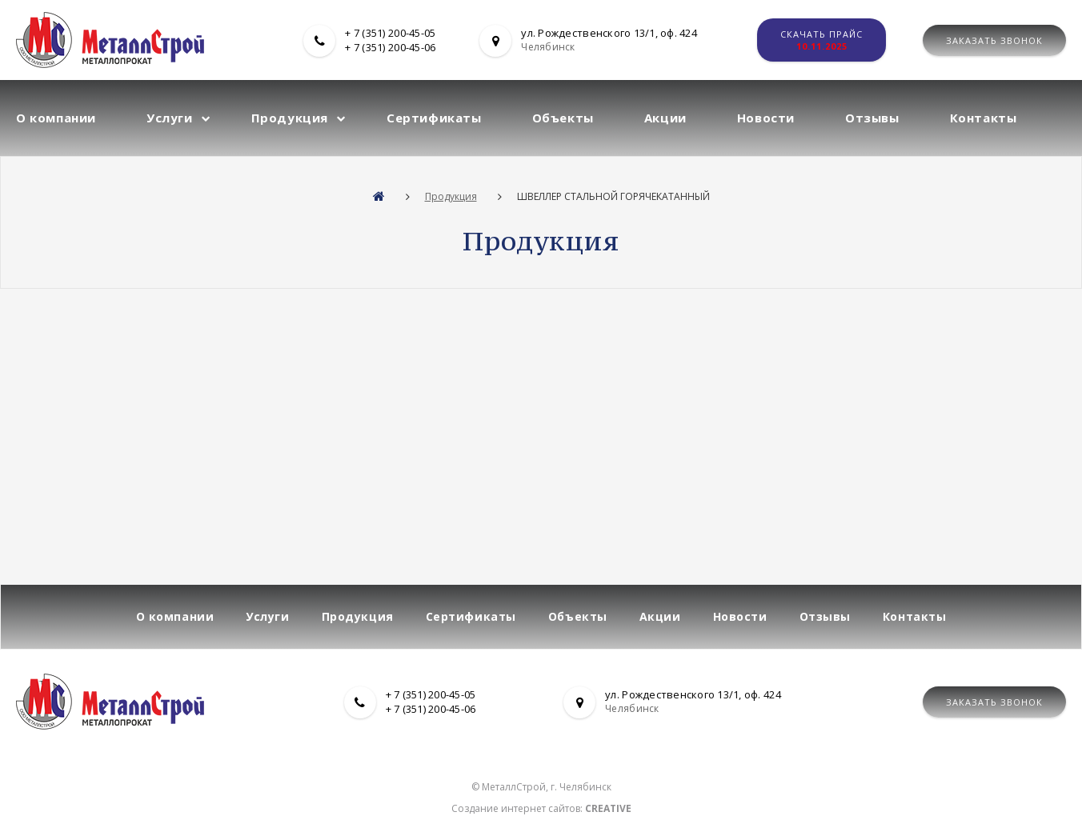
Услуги (169, 118)
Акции (665, 118)
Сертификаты (434, 118)
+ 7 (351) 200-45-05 (390, 33)
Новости (766, 118)
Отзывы (872, 118)
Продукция (289, 118)
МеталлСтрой (514, 787)
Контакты (983, 118)
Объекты (563, 118)
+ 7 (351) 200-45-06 (390, 47)
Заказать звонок (994, 40)
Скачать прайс (821, 40)
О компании (56, 118)
